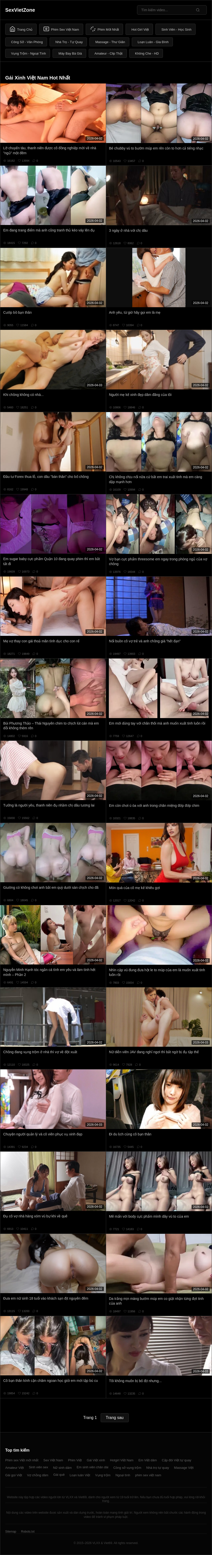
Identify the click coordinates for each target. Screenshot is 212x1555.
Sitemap (10, 1531)
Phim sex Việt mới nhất (21, 1460)
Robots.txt (27, 1531)
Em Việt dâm (148, 1460)
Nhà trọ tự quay (157, 1468)
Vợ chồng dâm (37, 1475)
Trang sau (115, 1417)
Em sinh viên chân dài (92, 1467)
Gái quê (59, 1475)
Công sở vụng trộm (127, 1468)
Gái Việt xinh (96, 1460)
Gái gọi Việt (13, 1475)
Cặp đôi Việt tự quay (176, 1460)
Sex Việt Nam (53, 1460)
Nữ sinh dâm (62, 1468)
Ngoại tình (122, 1475)
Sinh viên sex (38, 1467)
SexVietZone (20, 10)
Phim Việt (75, 1460)
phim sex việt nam (148, 1475)
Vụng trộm (103, 1475)
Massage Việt (184, 1468)
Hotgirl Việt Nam (121, 1460)
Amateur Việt (14, 1468)
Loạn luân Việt (80, 1475)
